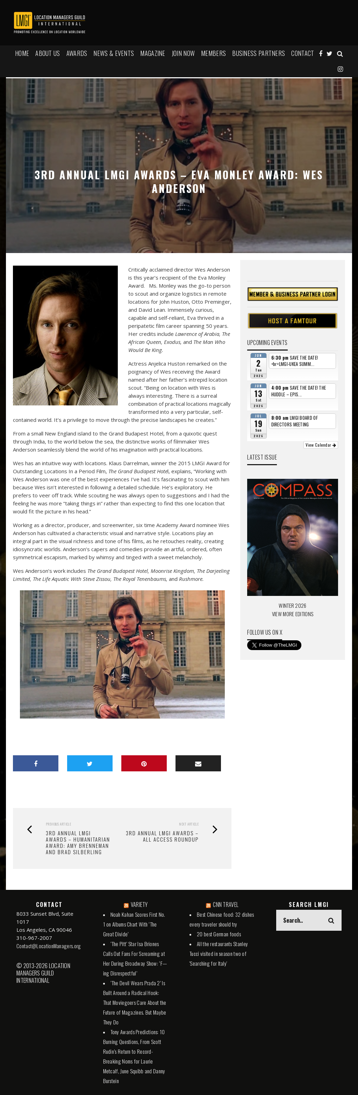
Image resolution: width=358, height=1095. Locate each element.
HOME (22, 53)
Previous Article (58, 824)
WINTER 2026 (292, 605)
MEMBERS (213, 53)
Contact (302, 53)
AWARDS (76, 53)
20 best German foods (219, 934)
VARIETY (139, 904)
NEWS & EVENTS (113, 53)
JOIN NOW (183, 53)
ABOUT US (47, 53)
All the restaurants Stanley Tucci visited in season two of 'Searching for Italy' (218, 953)
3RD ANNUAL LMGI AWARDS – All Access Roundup (162, 836)
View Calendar (321, 445)
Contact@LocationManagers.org (48, 946)
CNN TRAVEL (225, 904)
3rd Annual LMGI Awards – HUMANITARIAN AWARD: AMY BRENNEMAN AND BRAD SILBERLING (78, 842)
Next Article (189, 824)
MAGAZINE (152, 53)
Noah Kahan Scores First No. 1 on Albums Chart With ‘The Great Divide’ (134, 924)
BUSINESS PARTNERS (258, 53)
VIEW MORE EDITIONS (292, 614)
